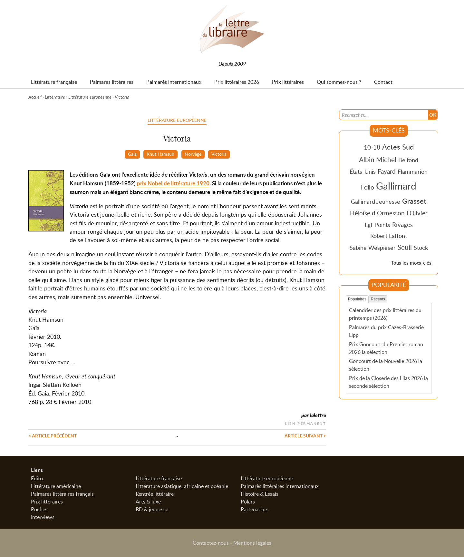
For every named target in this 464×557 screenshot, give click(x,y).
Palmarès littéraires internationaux (280, 486)
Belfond (408, 160)
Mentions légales (252, 542)
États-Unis (363, 171)
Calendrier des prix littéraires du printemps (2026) (385, 314)
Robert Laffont (388, 235)
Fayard (387, 171)
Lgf (368, 225)
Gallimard (396, 185)
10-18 (372, 147)
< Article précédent (52, 435)
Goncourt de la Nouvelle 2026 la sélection (385, 364)
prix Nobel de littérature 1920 (173, 183)
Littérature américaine (56, 486)
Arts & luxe (148, 501)
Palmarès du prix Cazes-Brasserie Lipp (386, 331)
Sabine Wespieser (373, 247)
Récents (378, 299)
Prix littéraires (47, 501)
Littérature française (159, 478)
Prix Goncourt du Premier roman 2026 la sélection (386, 348)
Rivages (402, 224)
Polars (248, 501)
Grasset (414, 201)
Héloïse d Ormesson (377, 213)
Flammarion (413, 171)
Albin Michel (377, 159)
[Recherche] (384, 114)
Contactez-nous (211, 542)
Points (382, 225)
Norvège (193, 154)
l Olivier (417, 213)
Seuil (405, 247)
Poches (39, 509)
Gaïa (132, 154)
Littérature (55, 97)
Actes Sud (398, 146)
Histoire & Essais (259, 493)
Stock (421, 247)
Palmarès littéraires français (62, 493)
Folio (367, 187)
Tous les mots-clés (411, 262)
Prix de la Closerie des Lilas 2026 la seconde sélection (388, 382)
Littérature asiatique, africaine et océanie (182, 486)
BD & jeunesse (152, 509)
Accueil (35, 97)
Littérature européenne (89, 97)
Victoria (219, 154)
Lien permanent (305, 422)
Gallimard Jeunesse (375, 201)
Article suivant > (305, 435)
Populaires (357, 299)
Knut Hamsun (160, 154)
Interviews (42, 517)
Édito (37, 478)
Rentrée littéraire (155, 493)
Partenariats (254, 509)
